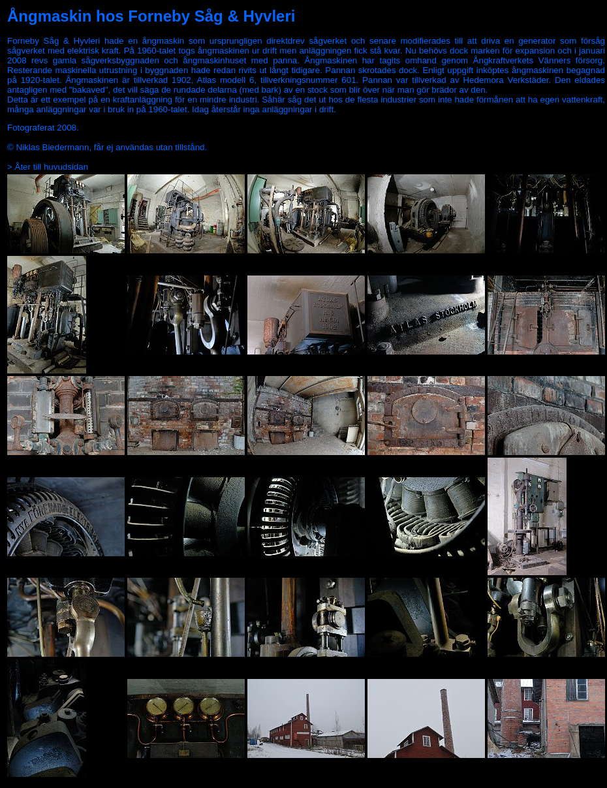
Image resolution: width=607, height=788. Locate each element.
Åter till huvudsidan (52, 167)
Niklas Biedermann (52, 147)
